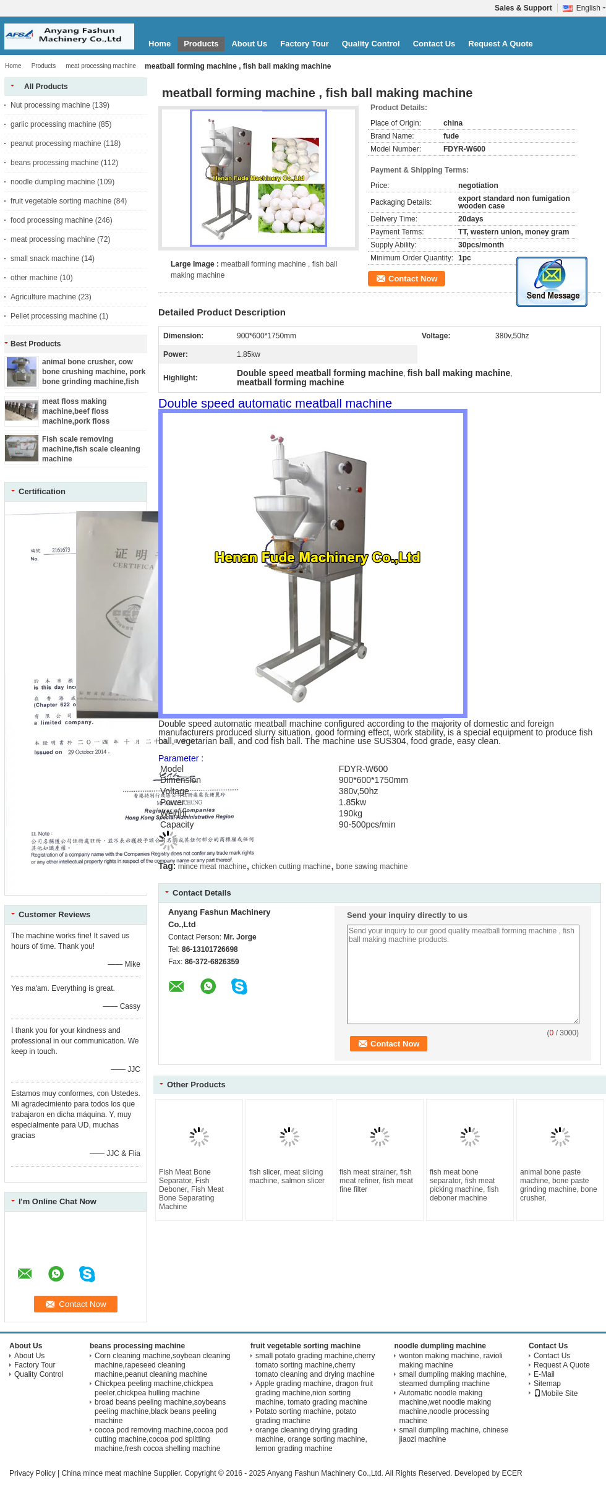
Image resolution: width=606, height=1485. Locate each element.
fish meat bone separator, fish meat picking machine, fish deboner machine (464, 1185)
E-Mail (544, 1374)
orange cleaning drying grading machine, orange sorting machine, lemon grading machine (311, 1439)
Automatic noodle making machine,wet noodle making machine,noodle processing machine (445, 1407)
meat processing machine (101, 65)
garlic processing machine (53, 124)
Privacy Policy (32, 1473)
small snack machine (45, 258)
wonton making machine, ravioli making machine (450, 1360)
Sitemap (547, 1383)
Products (201, 43)
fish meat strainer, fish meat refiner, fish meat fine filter (376, 1181)
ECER (511, 1473)
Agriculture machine (43, 297)
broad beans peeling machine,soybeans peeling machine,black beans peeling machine (160, 1411)
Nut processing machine (50, 105)
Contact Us (434, 43)
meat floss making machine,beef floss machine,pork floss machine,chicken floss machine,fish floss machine (90, 421)
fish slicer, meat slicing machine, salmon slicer (287, 1176)
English (591, 8)
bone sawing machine (372, 866)
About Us (249, 43)
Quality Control (371, 43)
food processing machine (52, 220)
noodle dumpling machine (53, 182)
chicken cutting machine (291, 866)
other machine (34, 277)
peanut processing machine (56, 143)
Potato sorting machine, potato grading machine (305, 1416)
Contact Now (412, 278)
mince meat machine (212, 866)
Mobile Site (556, 1393)
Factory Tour (304, 43)
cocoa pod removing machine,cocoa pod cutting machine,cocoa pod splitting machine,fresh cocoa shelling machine (161, 1439)
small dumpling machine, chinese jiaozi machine (453, 1435)
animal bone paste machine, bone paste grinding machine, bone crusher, (558, 1185)
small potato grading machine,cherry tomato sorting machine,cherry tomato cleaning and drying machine (315, 1365)
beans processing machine (55, 162)
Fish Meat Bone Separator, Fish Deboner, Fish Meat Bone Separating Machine (191, 1189)
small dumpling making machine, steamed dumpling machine (452, 1379)
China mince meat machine (106, 1473)
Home (159, 43)
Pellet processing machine (54, 316)
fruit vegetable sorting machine (61, 201)
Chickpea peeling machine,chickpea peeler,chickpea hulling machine (154, 1388)
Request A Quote (500, 43)
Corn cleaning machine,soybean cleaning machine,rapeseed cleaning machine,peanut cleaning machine (162, 1365)
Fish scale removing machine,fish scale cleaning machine (91, 449)
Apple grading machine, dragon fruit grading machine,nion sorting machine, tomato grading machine (314, 1392)
